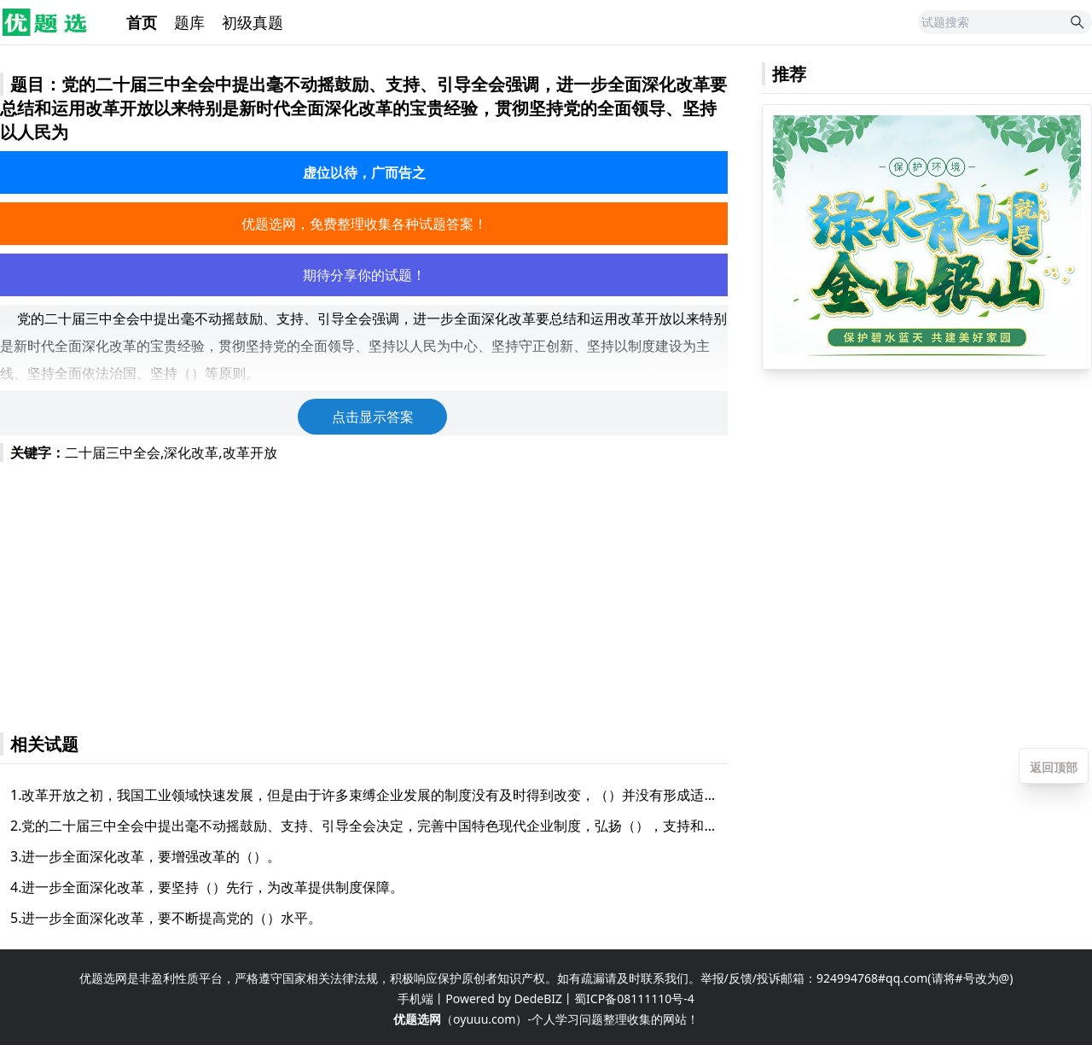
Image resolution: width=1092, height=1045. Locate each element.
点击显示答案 (373, 416)
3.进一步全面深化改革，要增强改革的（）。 (145, 856)
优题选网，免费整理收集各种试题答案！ (364, 223)
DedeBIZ (538, 998)
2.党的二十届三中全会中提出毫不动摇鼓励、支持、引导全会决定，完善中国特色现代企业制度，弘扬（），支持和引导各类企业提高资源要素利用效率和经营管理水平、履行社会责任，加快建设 (363, 825)
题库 (189, 22)
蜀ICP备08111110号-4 (634, 998)
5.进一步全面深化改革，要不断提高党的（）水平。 (166, 917)
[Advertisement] (364, 589)
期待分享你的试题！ (364, 275)
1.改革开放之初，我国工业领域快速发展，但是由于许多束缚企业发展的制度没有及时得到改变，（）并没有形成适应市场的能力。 (363, 794)
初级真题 (252, 22)
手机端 (415, 998)
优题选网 (417, 1019)
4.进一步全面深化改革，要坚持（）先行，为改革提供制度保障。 (207, 887)
